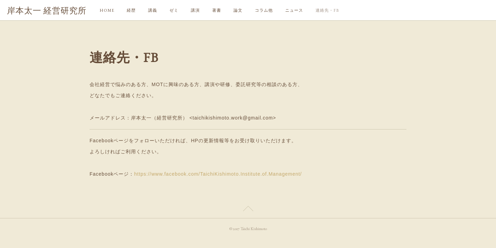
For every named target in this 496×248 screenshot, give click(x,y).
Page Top (248, 210)
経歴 (131, 10)
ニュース (294, 10)
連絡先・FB (327, 10)
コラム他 (264, 10)
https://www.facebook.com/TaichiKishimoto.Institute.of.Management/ (218, 174)
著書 (216, 10)
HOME (107, 10)
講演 (195, 10)
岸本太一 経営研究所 (46, 10)
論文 (238, 10)
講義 (152, 10)
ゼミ (173, 10)
